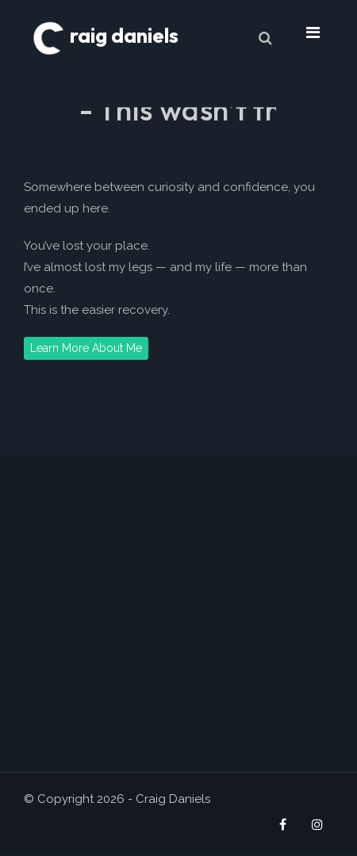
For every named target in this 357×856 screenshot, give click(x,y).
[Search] (265, 38)
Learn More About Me (86, 348)
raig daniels (105, 35)
